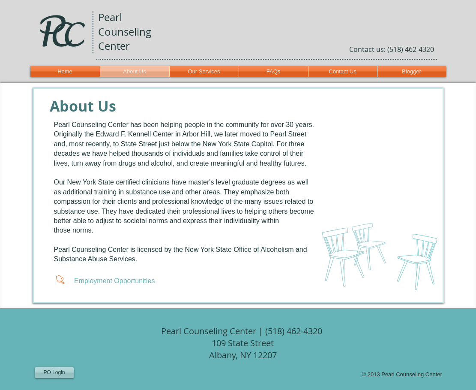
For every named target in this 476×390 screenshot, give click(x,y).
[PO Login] (54, 372)
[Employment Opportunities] (111, 281)
